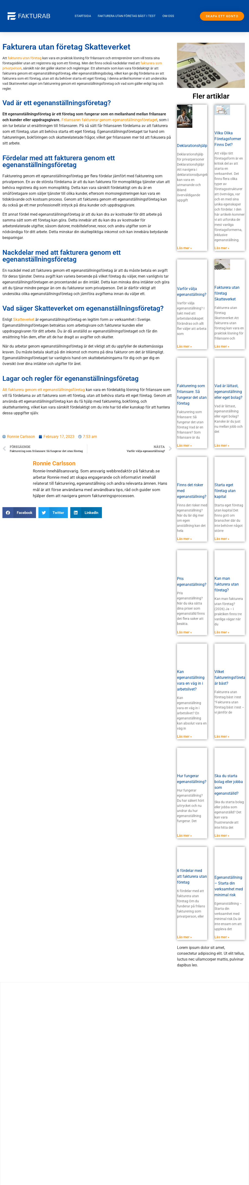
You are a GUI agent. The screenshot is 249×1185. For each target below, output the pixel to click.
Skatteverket (23, 319)
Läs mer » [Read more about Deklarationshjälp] (184, 248)
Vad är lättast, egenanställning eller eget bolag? (228, 392)
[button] (19, 512)
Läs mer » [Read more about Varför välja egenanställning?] (184, 346)
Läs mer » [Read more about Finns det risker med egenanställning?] (184, 539)
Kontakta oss (44, 1156)
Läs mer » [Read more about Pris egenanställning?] (184, 632)
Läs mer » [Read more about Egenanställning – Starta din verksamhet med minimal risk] (221, 937)
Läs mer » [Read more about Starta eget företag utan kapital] (221, 539)
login (44, 1167)
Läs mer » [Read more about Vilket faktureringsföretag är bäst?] (221, 736)
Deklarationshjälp (192, 145)
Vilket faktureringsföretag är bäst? (231, 677)
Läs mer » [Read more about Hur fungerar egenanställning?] (184, 835)
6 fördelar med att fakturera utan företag (192, 876)
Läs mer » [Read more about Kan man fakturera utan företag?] (221, 632)
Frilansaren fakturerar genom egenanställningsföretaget (109, 120)
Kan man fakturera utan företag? (226, 584)
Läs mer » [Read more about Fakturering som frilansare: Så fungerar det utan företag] (184, 445)
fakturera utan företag (25, 58)
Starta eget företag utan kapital (225, 491)
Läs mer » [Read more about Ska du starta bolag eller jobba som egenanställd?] (221, 835)
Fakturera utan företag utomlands (44, 1122)
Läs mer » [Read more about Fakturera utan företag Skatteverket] (221, 346)
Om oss (168, 16)
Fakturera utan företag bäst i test (127, 16)
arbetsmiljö (44, 1100)
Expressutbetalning (44, 1111)
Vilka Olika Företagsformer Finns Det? (227, 139)
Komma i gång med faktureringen (44, 1145)
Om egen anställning (44, 1178)
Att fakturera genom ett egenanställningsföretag (43, 389)
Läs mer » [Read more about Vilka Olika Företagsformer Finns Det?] (221, 248)
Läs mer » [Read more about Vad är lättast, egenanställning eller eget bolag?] (221, 445)
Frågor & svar (44, 1134)
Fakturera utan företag (44, 1089)
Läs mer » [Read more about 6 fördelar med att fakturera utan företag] (184, 937)
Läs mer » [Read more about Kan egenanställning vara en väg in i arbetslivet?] (184, 736)
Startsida (83, 16)
